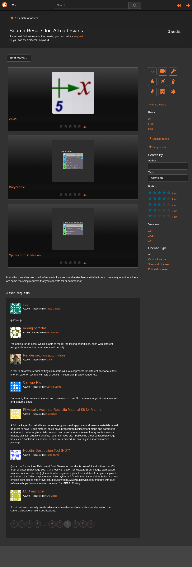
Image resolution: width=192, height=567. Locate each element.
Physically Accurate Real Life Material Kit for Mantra (62, 409)
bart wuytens (52, 332)
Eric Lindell (51, 496)
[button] (14, 5)
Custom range (159, 138)
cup (25, 304)
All (152, 71)
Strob (49, 359)
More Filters (157, 104)
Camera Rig (32, 382)
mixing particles (35, 328)
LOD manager (34, 491)
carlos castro (52, 455)
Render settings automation (44, 355)
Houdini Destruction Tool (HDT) (46, 450)
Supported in (158, 146)
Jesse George (53, 308)
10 (82, 523)
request (78, 36)
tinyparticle (51, 414)
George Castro (53, 387)
